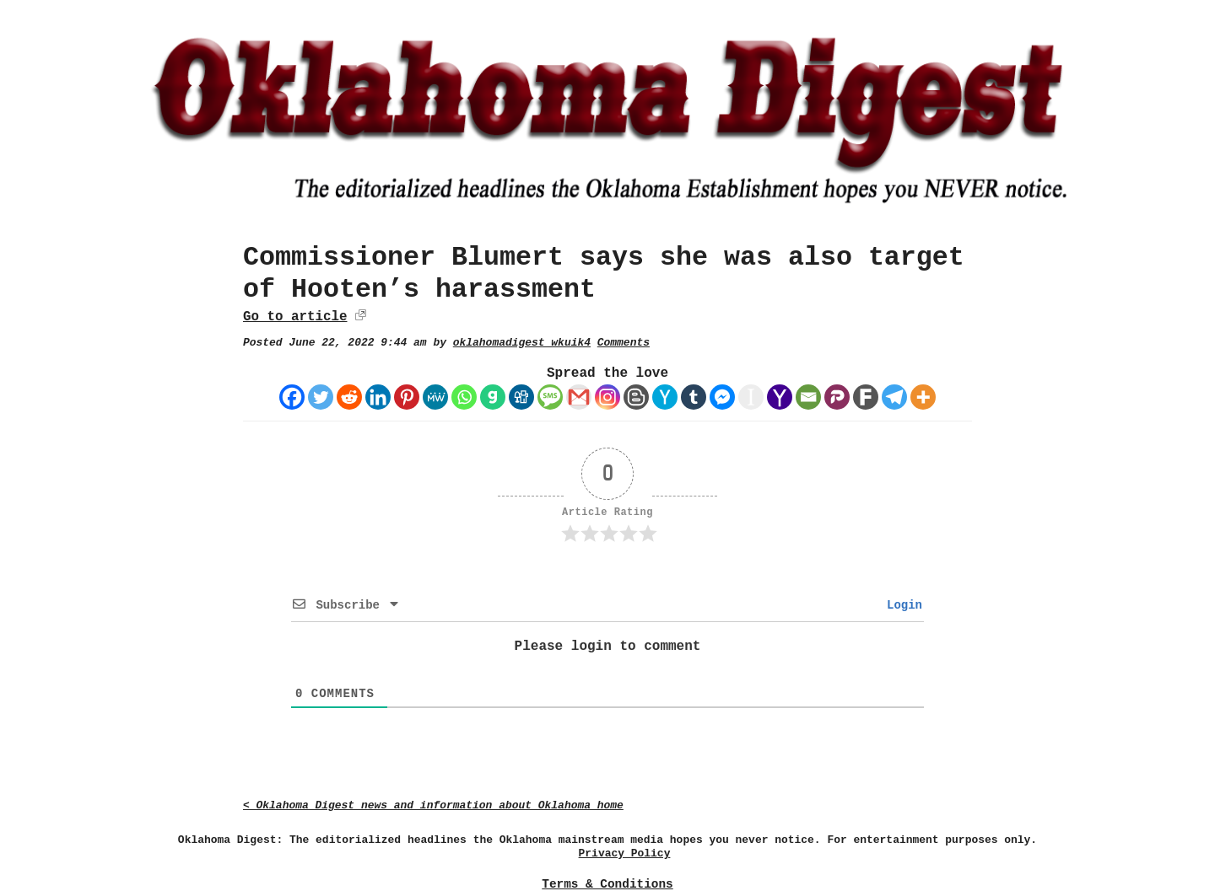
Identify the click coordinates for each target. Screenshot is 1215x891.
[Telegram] (894, 397)
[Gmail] (578, 397)
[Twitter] (320, 397)
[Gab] (492, 397)
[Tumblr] (693, 397)
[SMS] (550, 397)
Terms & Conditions (607, 884)
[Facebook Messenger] (722, 397)
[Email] (808, 397)
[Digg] (521, 397)
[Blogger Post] (636, 397)
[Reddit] (349, 397)
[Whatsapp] (464, 397)
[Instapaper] (751, 397)
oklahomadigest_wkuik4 (522, 342)
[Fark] (865, 397)
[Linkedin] (378, 397)
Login (901, 605)
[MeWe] (435, 397)
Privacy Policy (625, 853)
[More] (923, 397)
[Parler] (837, 397)
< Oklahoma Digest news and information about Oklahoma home (433, 805)
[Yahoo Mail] (779, 397)
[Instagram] (607, 397)
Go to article (295, 317)
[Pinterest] (406, 397)
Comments (623, 342)
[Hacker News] (665, 397)
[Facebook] (292, 397)
